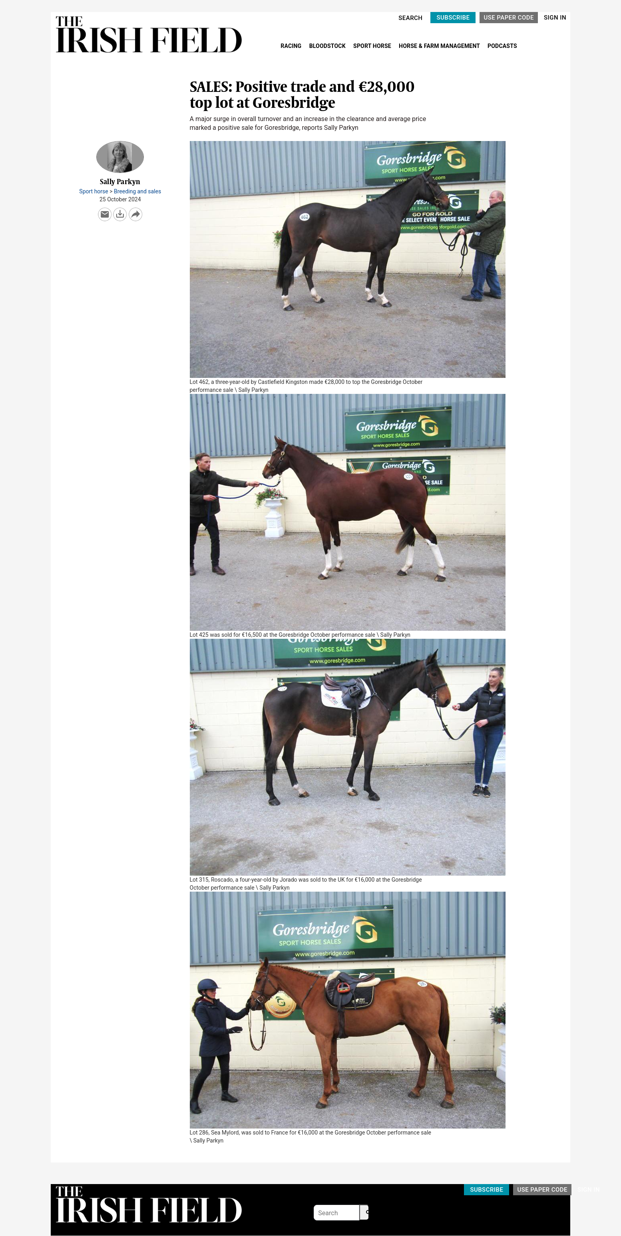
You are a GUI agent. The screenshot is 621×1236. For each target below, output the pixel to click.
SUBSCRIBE (453, 17)
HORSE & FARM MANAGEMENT (440, 46)
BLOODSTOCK (328, 46)
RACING (292, 46)
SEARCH (410, 18)
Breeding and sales (137, 191)
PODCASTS (502, 46)
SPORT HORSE (372, 46)
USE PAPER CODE (509, 17)
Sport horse (93, 191)
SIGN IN (555, 17)
